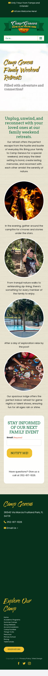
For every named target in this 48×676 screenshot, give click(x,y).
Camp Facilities (10, 629)
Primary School (10, 637)
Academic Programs (12, 620)
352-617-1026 (13, 522)
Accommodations (11, 627)
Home (6, 617)
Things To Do (9, 632)
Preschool (7, 634)
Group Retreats (9, 625)
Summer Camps (10, 622)
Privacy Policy (25, 658)
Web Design (37, 658)
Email (14, 437)
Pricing (6, 639)
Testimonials (9, 642)
